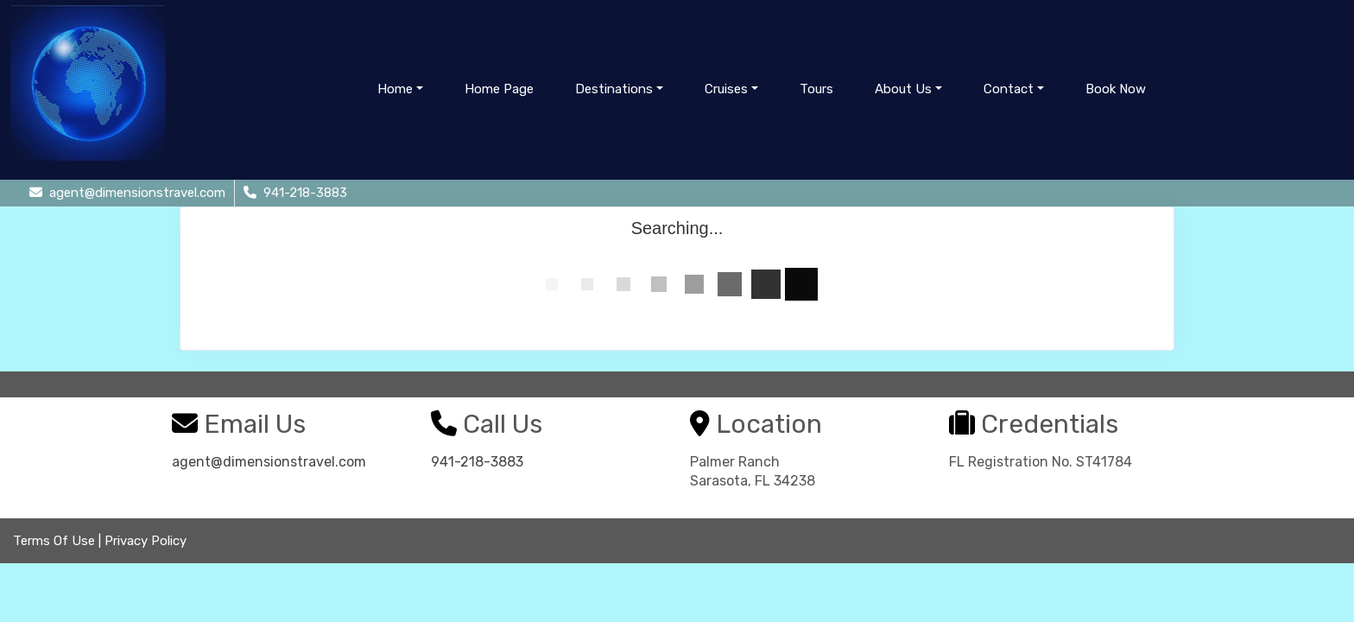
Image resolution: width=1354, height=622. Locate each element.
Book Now (1115, 89)
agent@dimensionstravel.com (269, 462)
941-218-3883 (477, 462)
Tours (816, 89)
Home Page (499, 89)
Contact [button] (1009, 89)
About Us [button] (903, 89)
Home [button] (395, 89)
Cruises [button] (726, 89)
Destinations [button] (614, 89)
